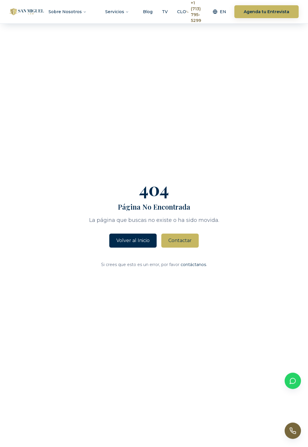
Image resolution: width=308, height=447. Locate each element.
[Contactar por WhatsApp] (293, 381)
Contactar (180, 240)
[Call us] (293, 431)
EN (219, 11)
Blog (148, 11)
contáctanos (193, 264)
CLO (181, 11)
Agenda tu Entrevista (266, 11)
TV (165, 11)
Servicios (117, 11)
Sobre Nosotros (67, 11)
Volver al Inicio (133, 240)
